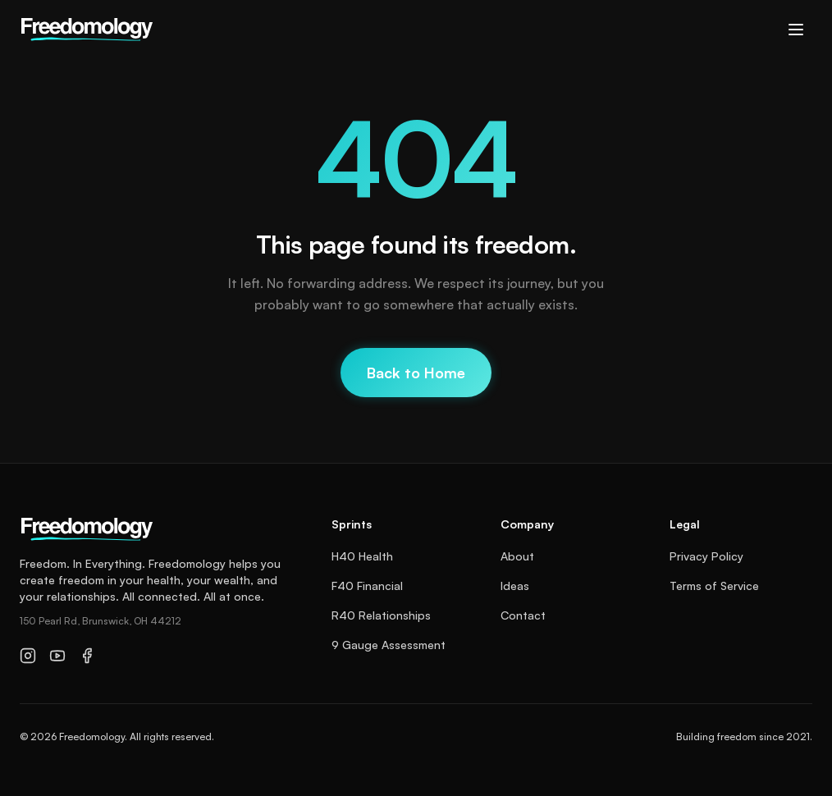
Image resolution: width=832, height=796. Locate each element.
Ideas (515, 585)
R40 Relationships (381, 615)
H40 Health (362, 556)
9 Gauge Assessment (388, 645)
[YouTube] (57, 655)
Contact (523, 615)
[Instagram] (28, 655)
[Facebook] (87, 655)
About (517, 556)
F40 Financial (367, 585)
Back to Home (416, 373)
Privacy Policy (706, 556)
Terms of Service (714, 585)
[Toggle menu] (795, 29)
